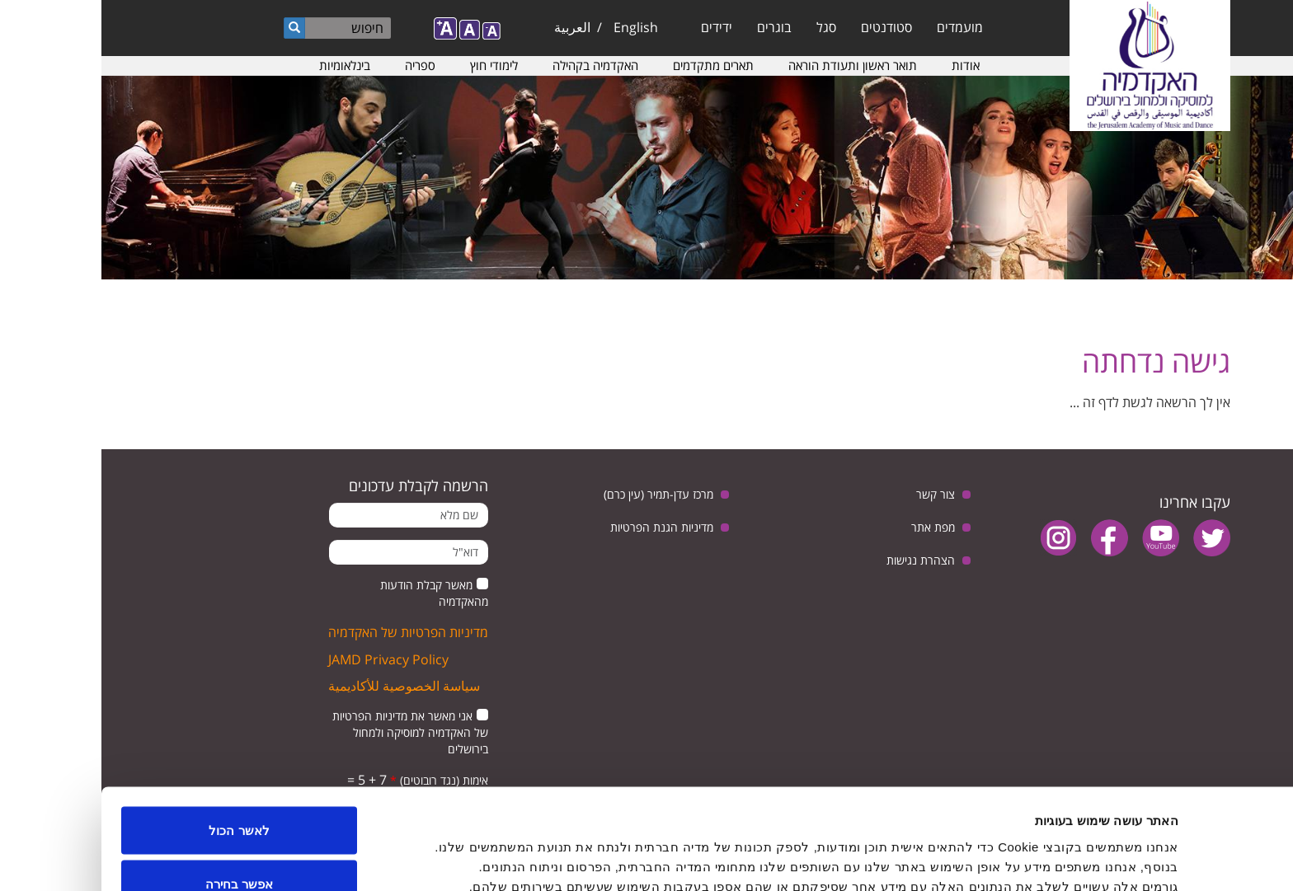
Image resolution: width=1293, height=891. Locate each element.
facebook (1008, 537)
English (534, 27)
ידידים (615, 27)
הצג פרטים (516, 849)
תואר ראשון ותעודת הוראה (751, 65)
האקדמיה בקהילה (494, 65)
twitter (1110, 537)
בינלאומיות (243, 65)
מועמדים (858, 27)
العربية (471, 27)
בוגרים (673, 27)
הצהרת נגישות (819, 560)
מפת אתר (831, 527)
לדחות (138, 847)
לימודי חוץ (392, 65)
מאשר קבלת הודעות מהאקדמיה (333, 593)
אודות (864, 65)
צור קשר (834, 494)
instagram (957, 537)
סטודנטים (785, 27)
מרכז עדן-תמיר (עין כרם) (557, 494)
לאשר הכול (137, 739)
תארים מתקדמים (611, 65)
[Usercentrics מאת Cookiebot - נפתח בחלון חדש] (1187, 858)
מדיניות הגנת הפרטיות (560, 527)
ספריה (318, 65)
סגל (725, 27)
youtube (1059, 537)
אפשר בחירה (138, 793)
